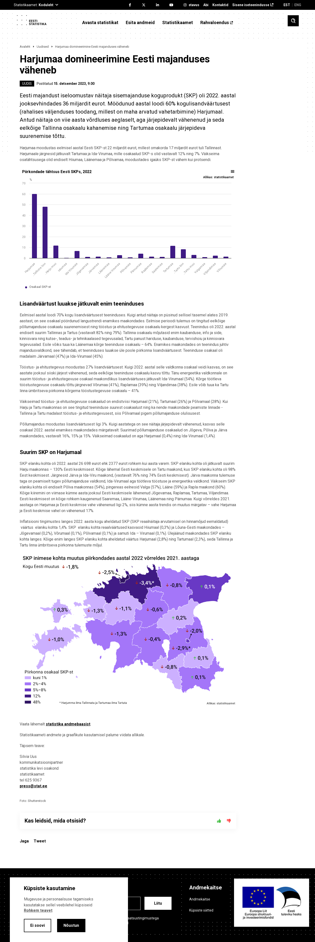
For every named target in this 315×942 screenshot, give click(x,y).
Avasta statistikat (100, 22)
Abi (205, 5)
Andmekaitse (199, 899)
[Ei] (228, 821)
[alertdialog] (69, 909)
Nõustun (71, 925)
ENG (297, 5)
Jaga (24, 841)
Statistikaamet (177, 22)
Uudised (43, 46)
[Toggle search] (293, 21)
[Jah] (219, 821)
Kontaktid (220, 5)
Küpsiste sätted (201, 910)
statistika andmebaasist (68, 724)
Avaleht (25, 46)
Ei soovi (37, 925)
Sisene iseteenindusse (250, 5)
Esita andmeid (140, 22)
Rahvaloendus (214, 22)
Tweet (40, 841)
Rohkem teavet (38, 910)
